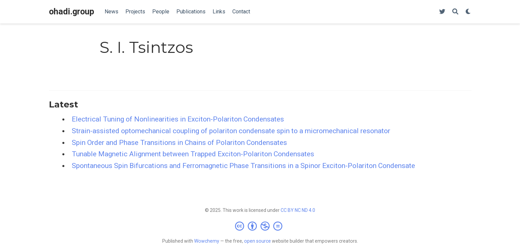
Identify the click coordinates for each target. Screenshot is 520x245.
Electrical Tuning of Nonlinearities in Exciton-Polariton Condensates (178, 119)
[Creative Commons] (260, 226)
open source (257, 241)
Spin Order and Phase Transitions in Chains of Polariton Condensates (179, 143)
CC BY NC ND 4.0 (298, 210)
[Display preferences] (468, 12)
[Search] (455, 12)
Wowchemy (206, 241)
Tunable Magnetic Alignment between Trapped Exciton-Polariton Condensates (193, 154)
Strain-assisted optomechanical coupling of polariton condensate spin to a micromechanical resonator (231, 131)
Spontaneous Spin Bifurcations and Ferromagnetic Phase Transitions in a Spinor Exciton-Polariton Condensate (243, 166)
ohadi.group (71, 11)
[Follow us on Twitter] (442, 12)
